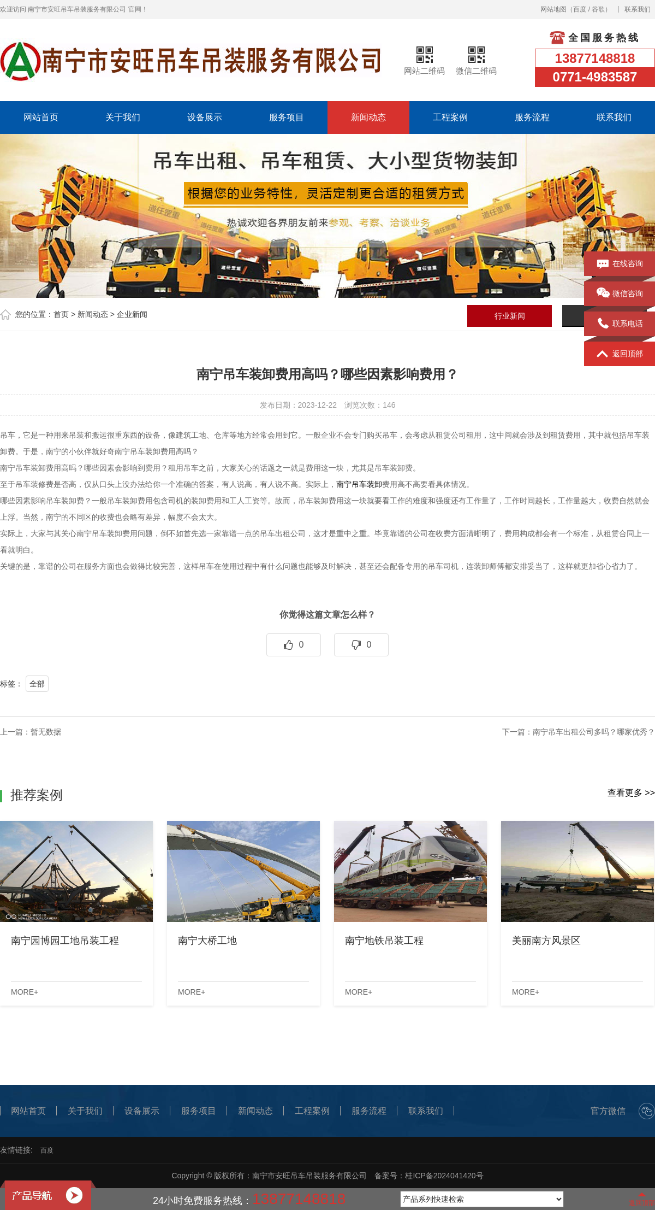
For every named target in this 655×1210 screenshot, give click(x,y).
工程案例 (450, 117)
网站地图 (553, 9)
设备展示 (204, 117)
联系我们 (637, 9)
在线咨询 (620, 264)
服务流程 (532, 117)
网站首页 (40, 117)
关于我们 (122, 117)
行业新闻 (510, 316)
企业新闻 (132, 314)
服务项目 (286, 117)
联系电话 (620, 324)
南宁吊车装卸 (359, 484)
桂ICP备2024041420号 (444, 1175)
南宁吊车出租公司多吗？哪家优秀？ (594, 731)
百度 (579, 9)
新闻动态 (368, 117)
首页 (61, 314)
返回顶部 (620, 354)
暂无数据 (46, 731)
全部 (37, 683)
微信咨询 (620, 294)
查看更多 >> (631, 792)
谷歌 (598, 9)
